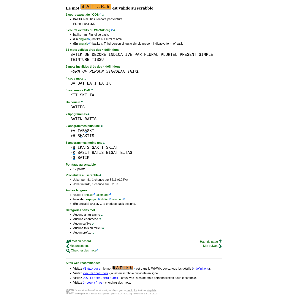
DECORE (99, 55)
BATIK (77, 20)
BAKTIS (85, 137)
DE (87, 55)
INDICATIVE (120, 55)
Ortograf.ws (92, 286)
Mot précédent (77, 247)
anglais (83, 40)
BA (72, 84)
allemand (102, 196)
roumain (117, 200)
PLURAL (151, 55)
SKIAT (112, 148)
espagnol (92, 200)
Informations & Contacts (145, 297)
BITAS (126, 153)
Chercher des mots (81, 252)
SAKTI (98, 148)
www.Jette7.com (95, 275)
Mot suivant (212, 247)
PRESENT (188, 55)
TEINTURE (79, 60)
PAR (138, 55)
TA (91, 96)
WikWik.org (102, 31)
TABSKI (85, 132)
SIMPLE (206, 55)
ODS (95, 14)
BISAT (112, 153)
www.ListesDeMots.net (100, 281)
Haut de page (211, 243)
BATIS (77, 108)
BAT (81, 84)
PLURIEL (169, 55)
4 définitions (201, 270)
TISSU (98, 60)
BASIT (83, 153)
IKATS (83, 148)
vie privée (151, 293)
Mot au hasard (78, 242)
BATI (91, 84)
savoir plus (131, 293)
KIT (73, 96)
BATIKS (89, 25)
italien (105, 200)
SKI (83, 96)
